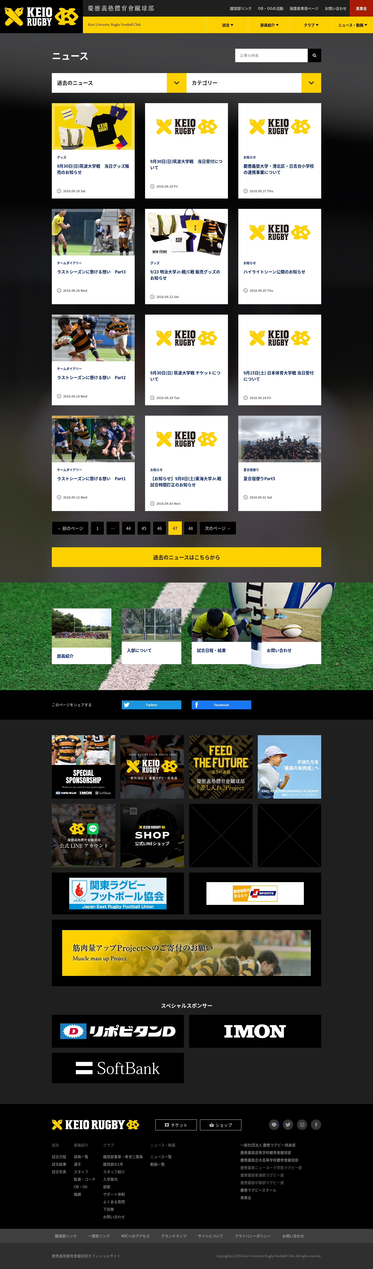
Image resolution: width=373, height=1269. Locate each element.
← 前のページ (70, 528)
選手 (77, 1164)
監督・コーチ (85, 1179)
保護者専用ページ (304, 8)
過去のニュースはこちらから (186, 557)
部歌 (106, 1186)
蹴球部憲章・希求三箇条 (123, 1156)
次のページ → (218, 528)
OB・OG (81, 1186)
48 (190, 528)
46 (159, 528)
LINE (278, 1122)
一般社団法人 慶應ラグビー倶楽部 (268, 1144)
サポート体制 (114, 1194)
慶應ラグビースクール (258, 1190)
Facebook (221, 705)
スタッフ (81, 1171)
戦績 (77, 1194)
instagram (302, 1124)
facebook (316, 1124)
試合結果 (59, 1164)
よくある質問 (114, 1201)
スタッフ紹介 (114, 1171)
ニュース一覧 (161, 1156)
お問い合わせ (336, 8)
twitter (288, 1124)
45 (144, 528)
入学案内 (110, 1179)
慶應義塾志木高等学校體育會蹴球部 (269, 1159)
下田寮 (108, 1209)
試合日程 (59, 1156)
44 (128, 528)
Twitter (151, 705)
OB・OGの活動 (270, 8)
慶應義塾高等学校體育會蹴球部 (265, 1152)
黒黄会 (361, 8)
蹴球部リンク (241, 8)
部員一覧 (81, 1156)
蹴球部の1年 (113, 1164)
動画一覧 (157, 1164)
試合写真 (59, 1171)
